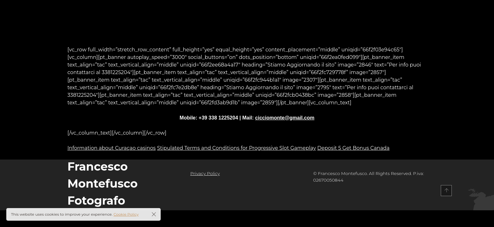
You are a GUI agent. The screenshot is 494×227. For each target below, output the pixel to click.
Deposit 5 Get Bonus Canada (353, 148)
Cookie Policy (126, 214)
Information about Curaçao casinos (111, 148)
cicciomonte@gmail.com (284, 117)
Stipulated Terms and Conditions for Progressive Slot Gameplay (236, 148)
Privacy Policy (205, 173)
